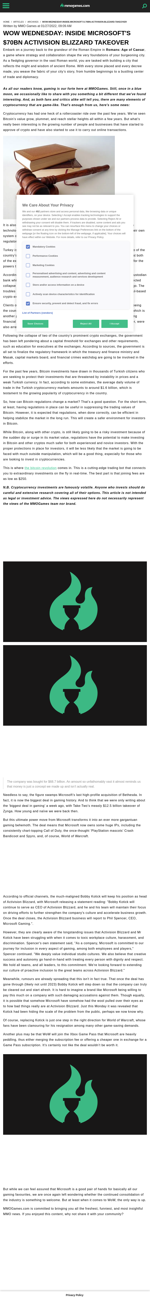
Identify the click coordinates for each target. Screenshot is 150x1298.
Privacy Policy (74, 1295)
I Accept (114, 323)
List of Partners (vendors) (37, 313)
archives (33, 22)
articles (18, 22)
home (6, 22)
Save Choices (35, 323)
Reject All (86, 323)
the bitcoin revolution (41, 468)
